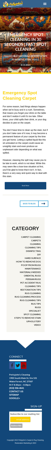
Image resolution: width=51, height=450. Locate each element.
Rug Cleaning (33, 293)
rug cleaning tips (30, 300)
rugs (38, 307)
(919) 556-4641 (16, 388)
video (37, 325)
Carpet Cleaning (31, 237)
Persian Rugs (33, 279)
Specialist (35, 310)
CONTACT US (16, 391)
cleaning (35, 244)
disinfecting (33, 251)
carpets (36, 240)
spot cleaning (32, 314)
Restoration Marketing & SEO (25, 443)
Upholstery (33, 321)
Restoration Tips (30, 289)
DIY (39, 254)
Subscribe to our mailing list (24, 414)
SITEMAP (14, 395)
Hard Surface (33, 258)
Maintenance (33, 268)
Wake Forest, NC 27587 (21, 381)
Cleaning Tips (33, 247)
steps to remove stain (27, 318)
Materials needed (30, 272)
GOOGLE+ (14, 398)
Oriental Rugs (32, 275)
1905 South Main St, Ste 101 (23, 378)
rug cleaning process (28, 296)
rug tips (36, 303)
